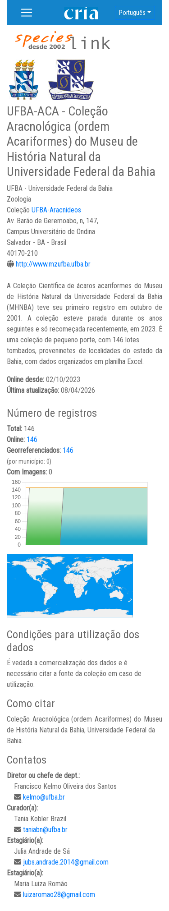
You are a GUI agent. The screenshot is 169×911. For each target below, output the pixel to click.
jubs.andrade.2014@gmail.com (66, 862)
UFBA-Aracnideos (56, 210)
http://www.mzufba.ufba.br (53, 264)
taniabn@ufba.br (45, 829)
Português (132, 12)
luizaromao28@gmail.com (59, 894)
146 (32, 439)
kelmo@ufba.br (44, 797)
